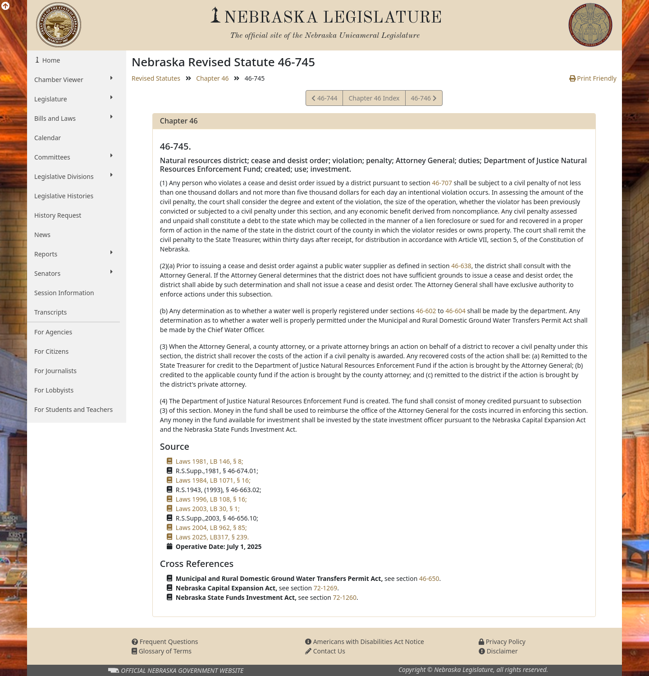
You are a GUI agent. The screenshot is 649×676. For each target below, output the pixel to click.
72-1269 (326, 588)
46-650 (429, 578)
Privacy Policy (502, 641)
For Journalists (55, 370)
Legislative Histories (63, 196)
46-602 (426, 310)
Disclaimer (498, 651)
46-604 (455, 310)
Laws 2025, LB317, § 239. (212, 537)
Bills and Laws (73, 118)
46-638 (461, 265)
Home (50, 60)
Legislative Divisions (73, 176)
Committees (73, 156)
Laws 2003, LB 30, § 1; (208, 508)
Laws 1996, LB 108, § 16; (211, 499)
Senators (73, 273)
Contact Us (325, 651)
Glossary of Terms (162, 651)
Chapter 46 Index (373, 98)
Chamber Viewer (73, 79)
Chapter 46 (212, 78)
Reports (73, 253)
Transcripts (50, 312)
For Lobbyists (53, 390)
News (42, 234)
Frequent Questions (165, 641)
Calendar (47, 137)
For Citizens (51, 351)
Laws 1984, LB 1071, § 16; (213, 480)
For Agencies (53, 332)
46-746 (424, 99)
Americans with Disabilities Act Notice (364, 641)
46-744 (324, 99)
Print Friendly (593, 78)
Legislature (73, 98)
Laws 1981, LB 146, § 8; (209, 461)
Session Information (64, 292)
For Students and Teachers (73, 409)
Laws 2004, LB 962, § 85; (211, 527)
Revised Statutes (156, 78)
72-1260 (345, 597)
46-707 (442, 182)
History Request (57, 215)
